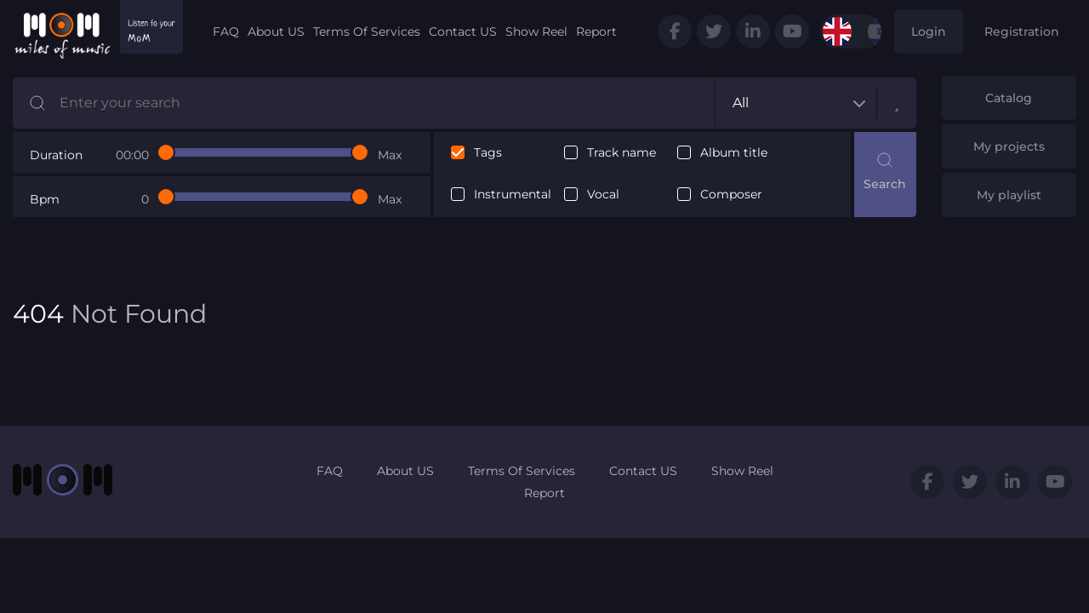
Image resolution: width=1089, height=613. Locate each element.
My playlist (1009, 195)
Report (596, 31)
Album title (733, 153)
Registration (1021, 31)
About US (276, 31)
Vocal (603, 194)
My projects (1009, 146)
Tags (488, 153)
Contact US (463, 31)
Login (928, 31)
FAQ (226, 31)
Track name (621, 153)
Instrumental (512, 194)
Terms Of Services (366, 31)
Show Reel (536, 31)
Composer (731, 194)
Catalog (1008, 98)
